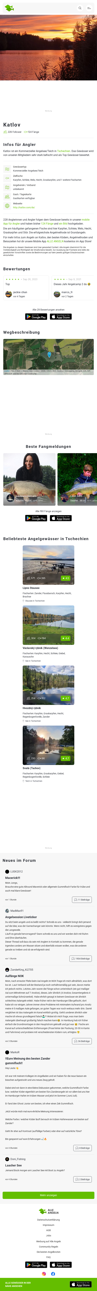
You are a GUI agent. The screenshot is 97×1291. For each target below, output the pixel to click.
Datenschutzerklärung (48, 1219)
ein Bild (63, 223)
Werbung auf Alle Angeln (48, 1241)
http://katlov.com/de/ (24, 207)
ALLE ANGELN (55, 241)
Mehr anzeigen (48, 1195)
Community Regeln (48, 1246)
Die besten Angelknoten (48, 1252)
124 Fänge (47, 223)
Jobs (48, 1235)
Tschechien (63, 151)
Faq (48, 1257)
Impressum (48, 1225)
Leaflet (6, 371)
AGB (48, 1230)
